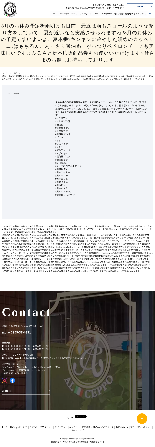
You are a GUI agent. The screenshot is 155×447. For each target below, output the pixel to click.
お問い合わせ (122, 427)
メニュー (94, 13)
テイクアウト (61, 427)
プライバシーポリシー (141, 427)
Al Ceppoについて (68, 13)
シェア (70, 418)
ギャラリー (107, 13)
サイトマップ (77, 430)
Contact (140, 6)
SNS (15, 73)
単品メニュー (46, 427)
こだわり (83, 13)
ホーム (54, 13)
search (150, 13)
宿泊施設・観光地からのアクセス (130, 13)
